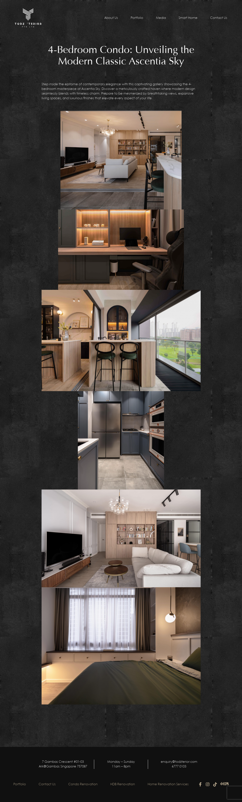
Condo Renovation (83, 784)
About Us (111, 18)
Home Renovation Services (168, 784)
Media (161, 18)
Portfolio (137, 18)
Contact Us (218, 18)
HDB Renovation (122, 784)
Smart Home (188, 18)
